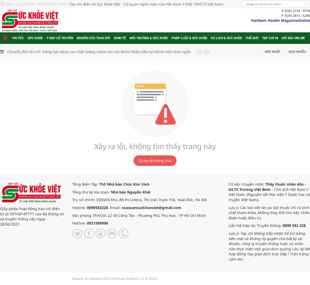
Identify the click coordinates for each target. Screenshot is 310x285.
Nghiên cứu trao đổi (93, 38)
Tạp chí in (270, 38)
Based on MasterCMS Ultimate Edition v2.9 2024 (114, 278)
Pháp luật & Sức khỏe (189, 38)
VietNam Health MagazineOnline (280, 20)
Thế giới (252, 38)
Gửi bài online (293, 38)
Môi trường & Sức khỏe (149, 38)
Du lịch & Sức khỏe (226, 38)
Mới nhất (273, 52)
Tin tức (18, 38)
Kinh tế (120, 38)
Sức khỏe (35, 38)
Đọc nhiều (297, 52)
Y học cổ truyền (60, 38)
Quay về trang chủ (155, 160)
